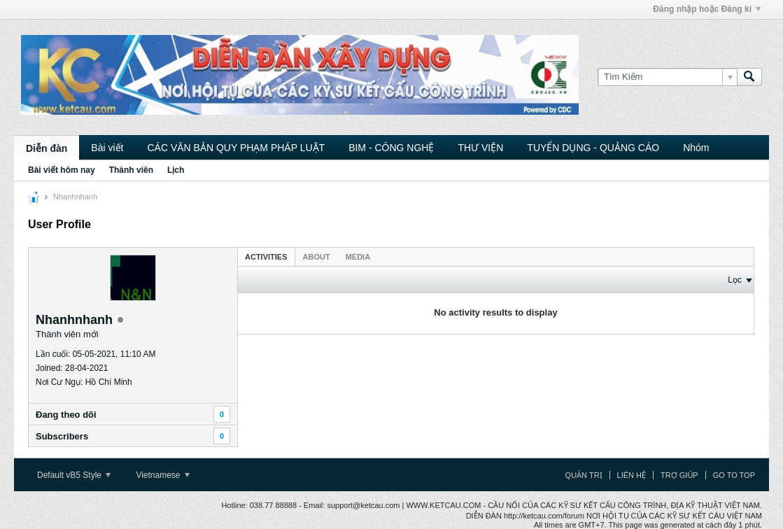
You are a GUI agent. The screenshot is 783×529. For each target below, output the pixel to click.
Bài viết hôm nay (61, 170)
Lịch (175, 170)
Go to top (734, 475)
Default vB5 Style (74, 475)
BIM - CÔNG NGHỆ (391, 147)
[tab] (266, 256)
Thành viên (131, 170)
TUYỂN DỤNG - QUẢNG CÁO (593, 147)
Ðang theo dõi (66, 414)
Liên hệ (631, 475)
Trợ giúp (679, 475)
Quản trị (583, 475)
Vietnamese (163, 475)
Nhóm (696, 147)
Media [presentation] (358, 257)
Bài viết (107, 147)
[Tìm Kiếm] (667, 77)
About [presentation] (316, 257)
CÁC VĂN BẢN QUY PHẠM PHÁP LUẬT (236, 147)
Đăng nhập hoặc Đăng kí (707, 9)
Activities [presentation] (266, 257)
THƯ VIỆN (480, 147)
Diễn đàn (46, 148)
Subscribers (62, 436)
